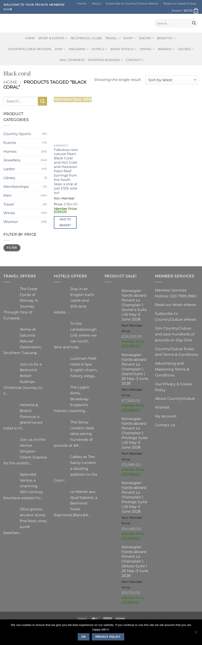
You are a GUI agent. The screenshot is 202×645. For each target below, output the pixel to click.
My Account (166, 416)
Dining (147, 49)
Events (9, 142)
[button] (185, 10)
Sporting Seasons (105, 60)
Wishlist (162, 407)
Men (7, 195)
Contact (135, 60)
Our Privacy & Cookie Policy (173, 387)
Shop (129, 38)
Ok (83, 636)
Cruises (186, 49)
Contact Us (165, 425)
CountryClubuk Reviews (29, 49)
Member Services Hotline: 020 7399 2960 (176, 293)
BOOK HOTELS (123, 49)
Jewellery (11, 160)
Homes (10, 151)
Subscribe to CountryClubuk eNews (132, 3)
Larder (9, 169)
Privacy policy (108, 636)
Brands (166, 49)
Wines (9, 213)
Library (9, 177)
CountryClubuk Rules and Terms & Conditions (176, 352)
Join (60, 49)
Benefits (166, 38)
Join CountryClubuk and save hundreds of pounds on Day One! (174, 334)
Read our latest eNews (175, 304)
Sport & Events (52, 38)
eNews (146, 38)
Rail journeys (72, 60)
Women (10, 221)
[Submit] (194, 23)
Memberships (16, 186)
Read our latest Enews (179, 3)
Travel (112, 38)
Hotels (99, 49)
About (96, 3)
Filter (12, 247)
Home (81, 3)
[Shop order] (172, 79)
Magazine (79, 49)
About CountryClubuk (175, 398)
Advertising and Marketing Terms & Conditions (172, 369)
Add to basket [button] (65, 222)
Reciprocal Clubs (86, 38)
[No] (196, 633)
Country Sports (17, 133)
